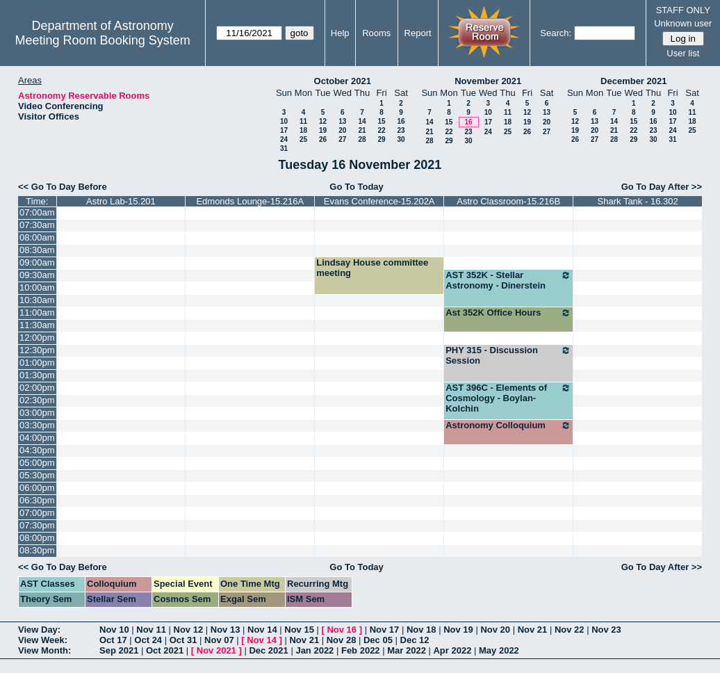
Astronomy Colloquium (508, 425)
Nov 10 (114, 629)
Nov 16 (342, 629)
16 (400, 121)
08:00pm (37, 538)
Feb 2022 (360, 650)
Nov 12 (189, 629)
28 (362, 139)
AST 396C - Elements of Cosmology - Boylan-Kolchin (508, 398)
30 (400, 139)
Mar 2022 (406, 650)
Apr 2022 (452, 650)
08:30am (37, 250)
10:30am (37, 300)
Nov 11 (151, 629)
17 (284, 130)
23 (400, 130)
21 (362, 130)
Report (418, 33)
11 (303, 121)
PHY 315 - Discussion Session (508, 355)
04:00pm (37, 437)
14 (362, 121)
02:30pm (37, 400)
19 (323, 130)
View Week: (42, 640)
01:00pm (37, 362)
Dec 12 (414, 640)
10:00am (37, 287)
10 (284, 121)
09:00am (37, 262)
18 (303, 130)
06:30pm (37, 500)
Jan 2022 (314, 650)
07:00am (37, 212)
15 (381, 121)
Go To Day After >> (661, 186)
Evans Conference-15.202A (379, 201)
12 (323, 121)
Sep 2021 (118, 650)
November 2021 (488, 81)
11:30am (37, 325)
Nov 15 (299, 629)
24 (284, 139)
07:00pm (37, 513)
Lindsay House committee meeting (372, 267)
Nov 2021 (216, 650)
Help (340, 33)
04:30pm (37, 450)
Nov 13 (225, 629)
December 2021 (633, 81)
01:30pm (37, 375)
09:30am (37, 275)
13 (342, 121)
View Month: (44, 650)
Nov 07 (219, 640)
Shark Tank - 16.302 (638, 201)
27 (342, 139)
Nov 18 (421, 629)
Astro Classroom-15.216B (508, 201)
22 (381, 130)
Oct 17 (113, 640)
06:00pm (37, 488)
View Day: (39, 629)
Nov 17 (385, 629)
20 (342, 130)
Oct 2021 (164, 650)
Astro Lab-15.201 (121, 201)
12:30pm (37, 350)
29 (381, 139)
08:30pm (37, 550)
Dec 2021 (268, 650)
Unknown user (683, 23)
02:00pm (37, 387)
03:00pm (37, 412)
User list (682, 53)
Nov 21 (533, 629)
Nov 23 (606, 629)
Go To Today (356, 186)
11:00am (37, 312)
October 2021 (342, 81)
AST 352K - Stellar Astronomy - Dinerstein (508, 280)
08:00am (37, 237)
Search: (555, 33)
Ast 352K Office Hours (508, 312)
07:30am (37, 225)
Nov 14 (262, 629)
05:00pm (37, 462)
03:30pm (37, 425)
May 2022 (499, 650)
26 (323, 139)
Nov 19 (458, 629)
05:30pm (37, 475)
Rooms (376, 33)
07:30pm (37, 525)
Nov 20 (495, 629)
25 (303, 139)
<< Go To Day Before (62, 186)
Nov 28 (342, 640)
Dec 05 (378, 640)
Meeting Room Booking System (102, 40)
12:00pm (37, 337)
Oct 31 (183, 640)
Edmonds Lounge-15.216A (250, 201)
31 (284, 148)
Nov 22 (569, 629)
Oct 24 (148, 640)
